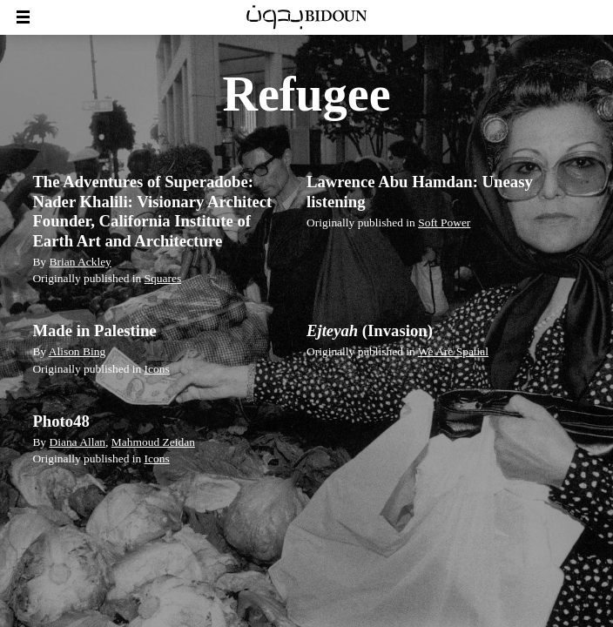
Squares (163, 278)
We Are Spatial (453, 351)
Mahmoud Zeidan (153, 441)
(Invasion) (369, 330)
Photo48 (60, 421)
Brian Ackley (80, 261)
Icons (157, 368)
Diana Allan (77, 441)
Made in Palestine (94, 330)
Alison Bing (77, 351)
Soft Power (444, 222)
